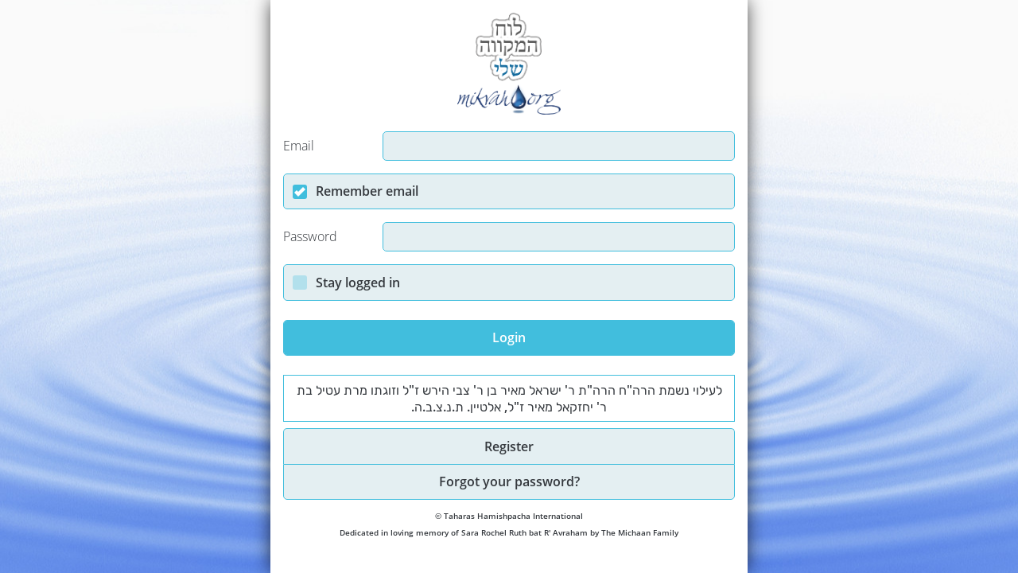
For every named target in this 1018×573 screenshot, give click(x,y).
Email (298, 146)
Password (310, 236)
